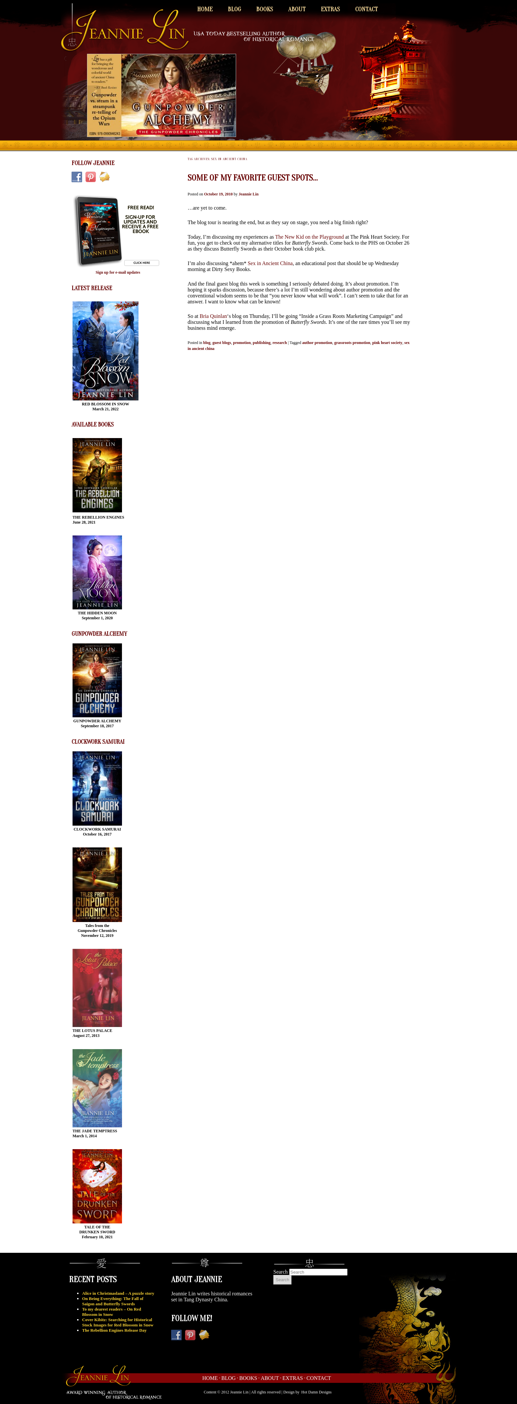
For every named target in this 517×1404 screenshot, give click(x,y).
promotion (242, 342)
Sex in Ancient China (270, 263)
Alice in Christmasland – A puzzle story (118, 1293)
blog (206, 342)
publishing (262, 342)
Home (205, 9)
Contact (366, 9)
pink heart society (387, 342)
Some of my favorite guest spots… (253, 178)
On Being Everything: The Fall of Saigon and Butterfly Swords (112, 1301)
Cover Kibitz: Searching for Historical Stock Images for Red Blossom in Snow (117, 1322)
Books (264, 9)
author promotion (317, 342)
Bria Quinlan (213, 316)
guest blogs (221, 342)
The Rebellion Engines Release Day (114, 1330)
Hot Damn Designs (316, 1392)
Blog (234, 9)
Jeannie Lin (248, 194)
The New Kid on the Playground (309, 237)
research (280, 342)
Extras (330, 9)
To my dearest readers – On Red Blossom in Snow (111, 1312)
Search (280, 1272)
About (297, 9)
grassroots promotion (352, 342)
